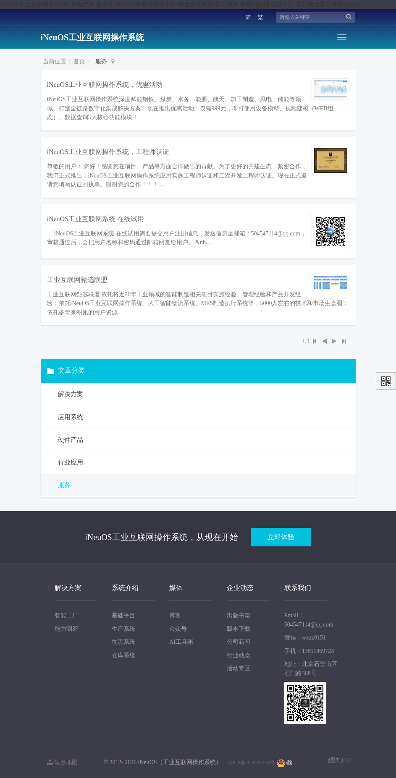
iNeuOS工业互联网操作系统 (92, 37)
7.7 (339, 759)
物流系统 (123, 640)
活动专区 (238, 666)
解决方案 (70, 392)
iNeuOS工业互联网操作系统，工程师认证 (108, 150)
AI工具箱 (181, 640)
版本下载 (238, 627)
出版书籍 (238, 613)
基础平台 (123, 613)
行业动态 (238, 653)
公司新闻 (238, 640)
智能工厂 (66, 613)
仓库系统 (123, 653)
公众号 (178, 627)
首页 (79, 61)
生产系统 (123, 627)
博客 (175, 613)
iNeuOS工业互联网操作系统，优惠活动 (105, 84)
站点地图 (62, 760)
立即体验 (280, 534)
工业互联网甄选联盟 (77, 277)
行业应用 (70, 460)
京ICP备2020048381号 (252, 760)
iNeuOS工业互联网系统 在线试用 (95, 216)
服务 (101, 61)
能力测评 (66, 627)
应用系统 (70, 415)
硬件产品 (70, 437)
